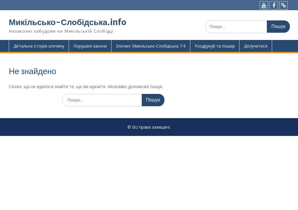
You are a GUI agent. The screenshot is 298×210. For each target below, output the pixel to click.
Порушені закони (90, 46)
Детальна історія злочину (38, 46)
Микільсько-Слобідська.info (67, 22)
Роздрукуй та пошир (215, 46)
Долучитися (255, 46)
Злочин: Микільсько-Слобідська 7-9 (151, 46)
